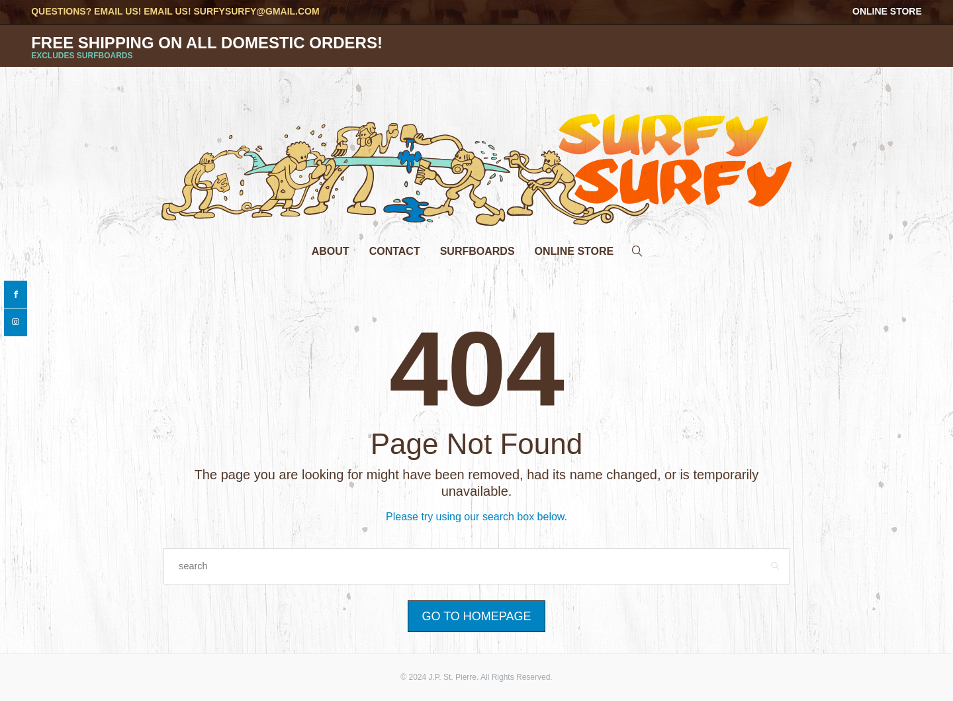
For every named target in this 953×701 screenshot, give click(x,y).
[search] (637, 248)
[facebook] (15, 294)
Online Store (887, 11)
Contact (394, 251)
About (330, 251)
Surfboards (477, 251)
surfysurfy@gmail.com (256, 11)
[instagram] (15, 322)
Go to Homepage (476, 616)
